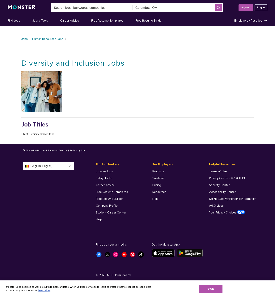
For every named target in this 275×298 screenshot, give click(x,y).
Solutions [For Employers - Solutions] (158, 178)
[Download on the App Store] (164, 253)
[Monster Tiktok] (142, 255)
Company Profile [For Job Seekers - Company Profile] (107, 206)
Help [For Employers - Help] (155, 199)
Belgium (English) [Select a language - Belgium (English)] (48, 166)
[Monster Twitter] (108, 255)
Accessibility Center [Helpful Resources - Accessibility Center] (222, 192)
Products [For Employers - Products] (158, 171)
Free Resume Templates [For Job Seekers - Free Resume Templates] (112, 192)
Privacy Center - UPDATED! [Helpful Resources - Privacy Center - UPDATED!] (227, 178)
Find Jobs (14, 21)
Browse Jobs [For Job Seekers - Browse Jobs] (104, 171)
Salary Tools (40, 21)
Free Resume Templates (107, 21)
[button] (218, 7)
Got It (210, 288)
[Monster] (22, 8)
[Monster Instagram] (117, 255)
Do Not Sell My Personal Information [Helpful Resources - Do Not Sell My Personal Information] (232, 199)
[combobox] (92, 7)
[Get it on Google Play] (191, 253)
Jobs (24, 39)
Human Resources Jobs (47, 39)
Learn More (44, 290)
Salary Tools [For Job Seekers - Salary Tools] (104, 178)
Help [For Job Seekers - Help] (99, 219)
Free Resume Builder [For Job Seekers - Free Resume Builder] (109, 199)
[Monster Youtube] (125, 255)
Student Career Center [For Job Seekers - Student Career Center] (111, 212)
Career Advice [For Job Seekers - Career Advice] (105, 185)
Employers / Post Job (250, 21)
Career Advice (69, 21)
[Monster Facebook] (100, 255)
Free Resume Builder (149, 21)
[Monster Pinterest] (133, 255)
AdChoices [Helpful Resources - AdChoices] (216, 206)
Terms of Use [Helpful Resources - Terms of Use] (218, 171)
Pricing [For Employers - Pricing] (156, 185)
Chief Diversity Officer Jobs (37, 134)
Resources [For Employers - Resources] (159, 192)
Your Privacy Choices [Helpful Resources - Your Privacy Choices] (227, 212)
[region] (137, 289)
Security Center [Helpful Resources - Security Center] (219, 185)
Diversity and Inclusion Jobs (73, 63)
